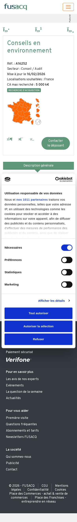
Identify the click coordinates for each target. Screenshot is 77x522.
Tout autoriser (38, 313)
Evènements (15, 386)
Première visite (17, 418)
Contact (11, 470)
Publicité (70, 18)
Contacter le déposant (55, 143)
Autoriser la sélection (38, 326)
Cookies (60, 490)
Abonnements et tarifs (22, 431)
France (49, 79)
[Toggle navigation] (68, 7)
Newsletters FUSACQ (21, 437)
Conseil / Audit (31, 69)
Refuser (38, 339)
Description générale (38, 166)
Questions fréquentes (21, 424)
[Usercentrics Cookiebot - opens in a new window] (55, 179)
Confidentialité (38, 490)
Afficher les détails (51, 300)
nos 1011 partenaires (32, 199)
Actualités (13, 398)
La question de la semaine (24, 392)
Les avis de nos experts (22, 379)
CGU (45, 486)
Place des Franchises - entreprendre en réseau (44, 500)
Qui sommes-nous (18, 457)
